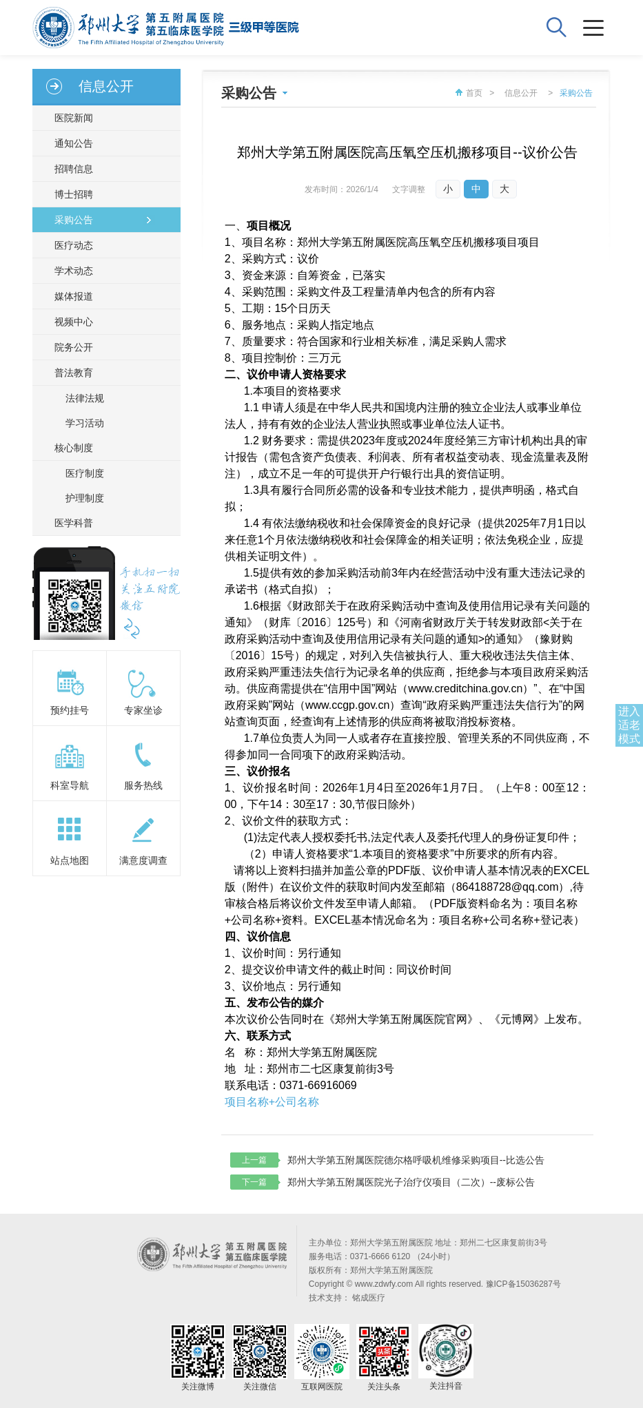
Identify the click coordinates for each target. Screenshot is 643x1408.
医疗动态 (73, 245)
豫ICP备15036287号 (523, 1284)
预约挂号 (69, 710)
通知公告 (73, 143)
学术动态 (73, 270)
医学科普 (73, 522)
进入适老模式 (629, 725)
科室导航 (69, 785)
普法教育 (73, 372)
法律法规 (84, 398)
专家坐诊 (143, 710)
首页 (467, 93)
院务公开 (73, 347)
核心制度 (73, 447)
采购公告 (73, 219)
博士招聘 (73, 194)
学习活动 (84, 422)
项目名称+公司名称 (272, 1102)
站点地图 (69, 860)
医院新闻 (73, 117)
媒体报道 (73, 296)
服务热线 (143, 785)
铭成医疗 (368, 1298)
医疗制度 (84, 473)
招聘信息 (73, 168)
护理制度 (84, 498)
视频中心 (73, 321)
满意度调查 (143, 860)
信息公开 (521, 93)
